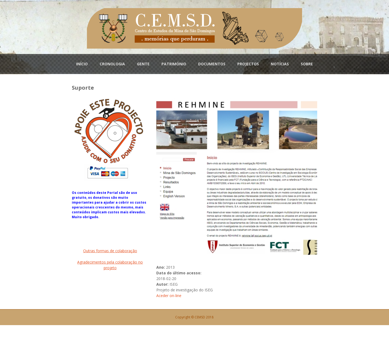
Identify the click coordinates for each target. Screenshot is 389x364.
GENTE (143, 62)
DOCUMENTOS (211, 62)
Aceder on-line (158, 334)
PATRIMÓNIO (173, 62)
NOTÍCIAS (280, 62)
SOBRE (307, 62)
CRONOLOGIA (112, 62)
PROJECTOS (248, 62)
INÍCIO (82, 62)
